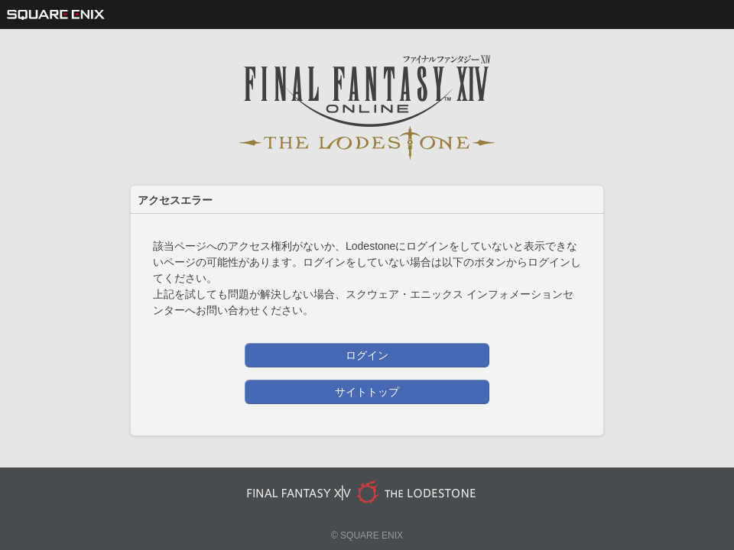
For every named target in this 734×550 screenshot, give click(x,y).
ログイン (367, 355)
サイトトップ (367, 392)
